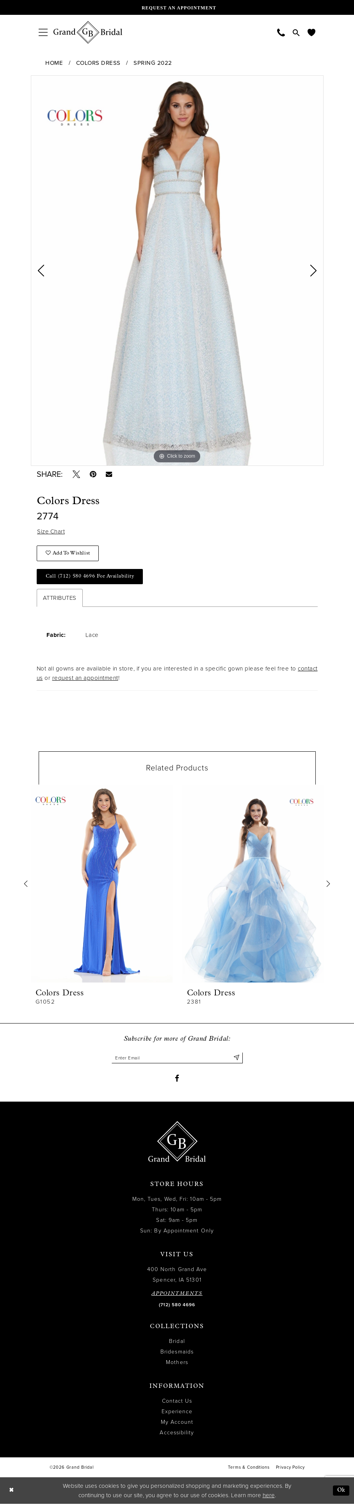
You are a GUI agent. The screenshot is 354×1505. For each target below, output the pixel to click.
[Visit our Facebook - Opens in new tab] (177, 1079)
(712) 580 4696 (177, 1306)
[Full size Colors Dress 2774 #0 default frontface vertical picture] (177, 270)
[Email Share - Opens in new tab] (110, 474)
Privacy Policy (290, 1468)
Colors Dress (98, 62)
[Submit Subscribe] (236, 1058)
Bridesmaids (177, 1353)
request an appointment (85, 678)
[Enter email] (177, 1058)
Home (54, 62)
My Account (177, 1423)
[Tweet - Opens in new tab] (76, 474)
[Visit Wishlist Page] (311, 32)
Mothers (177, 1363)
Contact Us (177, 1402)
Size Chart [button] (51, 532)
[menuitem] (43, 32)
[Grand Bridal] (88, 32)
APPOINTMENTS (177, 1294)
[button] (43, 32)
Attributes (59, 598)
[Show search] (296, 32)
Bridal (177, 1342)
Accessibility (177, 1433)
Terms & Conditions (248, 1468)
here (269, 1496)
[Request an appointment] (177, 7)
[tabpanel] (177, 270)
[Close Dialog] (11, 1491)
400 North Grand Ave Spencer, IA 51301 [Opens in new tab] (177, 1275)
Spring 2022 (152, 62)
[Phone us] (281, 32)
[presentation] (102, 884)
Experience (177, 1412)
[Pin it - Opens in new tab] (93, 474)
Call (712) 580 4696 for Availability (90, 577)
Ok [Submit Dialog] (341, 1491)
